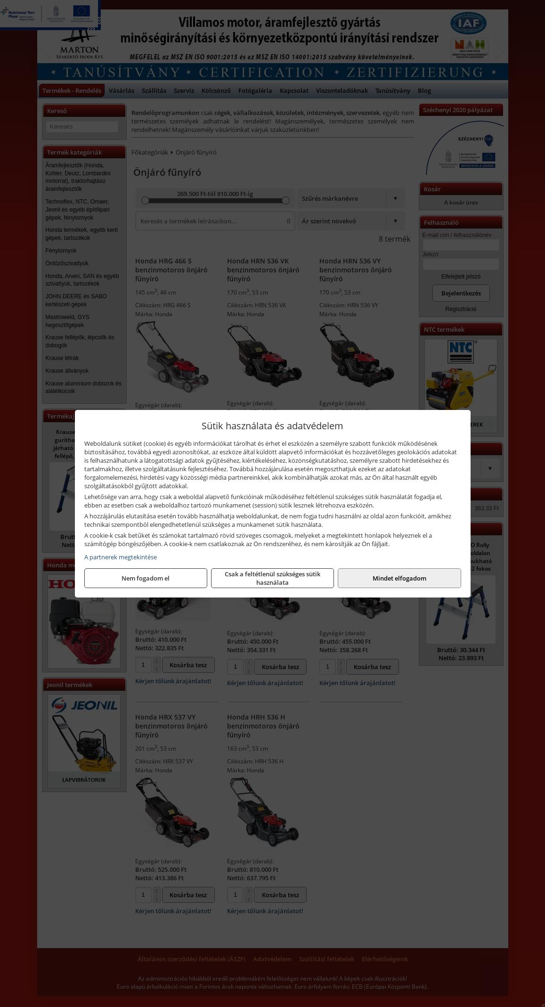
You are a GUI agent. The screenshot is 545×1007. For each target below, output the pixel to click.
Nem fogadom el (146, 578)
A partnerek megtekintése (120, 557)
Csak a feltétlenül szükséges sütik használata (272, 578)
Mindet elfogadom (399, 578)
